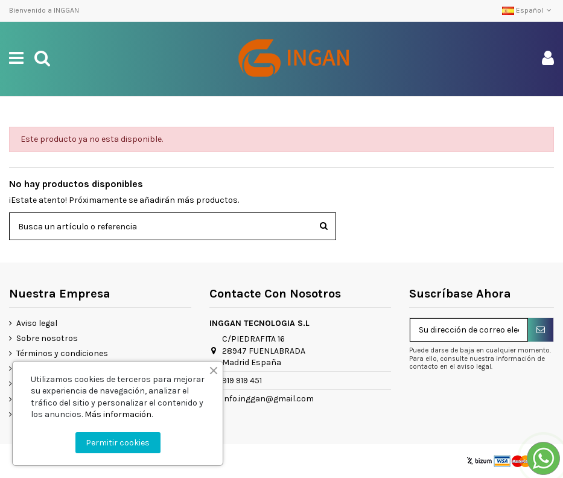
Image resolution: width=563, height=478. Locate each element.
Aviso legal (36, 323)
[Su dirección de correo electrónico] (469, 330)
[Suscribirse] (540, 330)
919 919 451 (242, 380)
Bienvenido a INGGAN (44, 10)
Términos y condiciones (62, 353)
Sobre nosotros (47, 338)
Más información (117, 414)
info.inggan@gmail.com (268, 399)
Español (528, 10)
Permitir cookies (118, 443)
